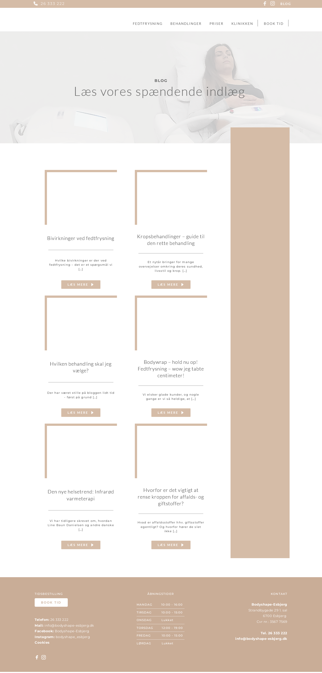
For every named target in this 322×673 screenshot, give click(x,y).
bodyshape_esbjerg (73, 638)
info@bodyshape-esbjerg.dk (69, 626)
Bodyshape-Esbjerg (72, 632)
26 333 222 (53, 3)
